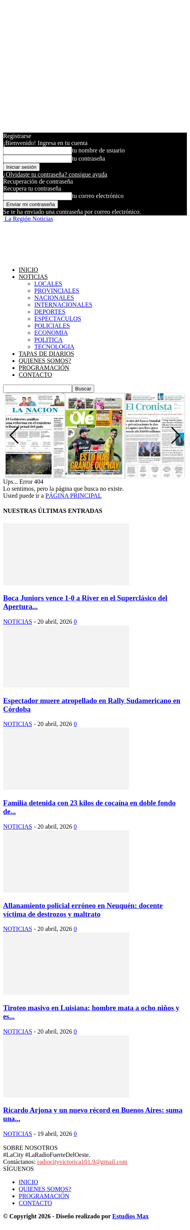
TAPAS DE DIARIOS (46, 353)
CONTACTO (35, 374)
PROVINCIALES (56, 290)
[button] (176, 435)
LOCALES (48, 283)
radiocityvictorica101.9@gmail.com (82, 1161)
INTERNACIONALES (63, 304)
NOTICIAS (33, 276)
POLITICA (48, 339)
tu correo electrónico (97, 195)
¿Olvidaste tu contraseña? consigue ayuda (55, 174)
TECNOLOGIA (54, 346)
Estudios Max (130, 1216)
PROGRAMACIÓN (44, 367)
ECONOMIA (51, 332)
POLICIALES (52, 325)
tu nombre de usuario (98, 150)
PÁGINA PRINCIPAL (73, 495)
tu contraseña (88, 158)
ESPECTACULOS (57, 318)
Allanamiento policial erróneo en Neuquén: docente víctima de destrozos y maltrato (83, 909)
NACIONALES (54, 297)
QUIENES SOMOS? (45, 360)
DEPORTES (49, 311)
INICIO (28, 269)
